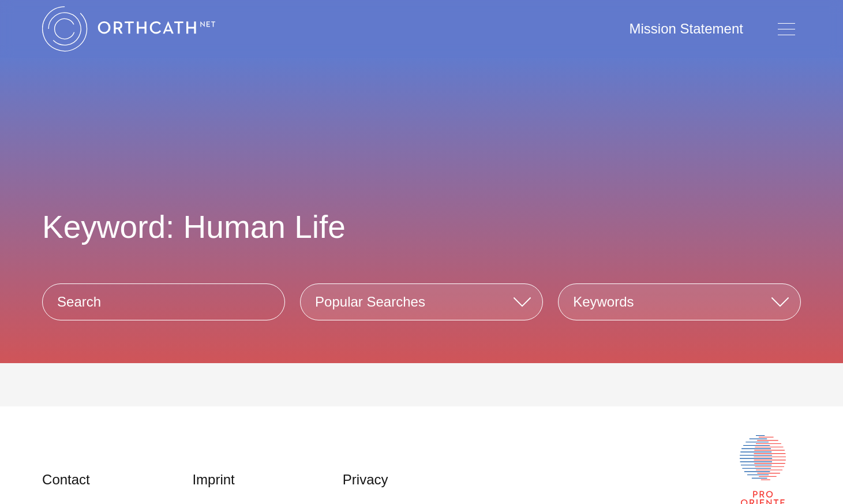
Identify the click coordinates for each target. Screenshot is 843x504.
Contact (66, 479)
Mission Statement (686, 28)
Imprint (213, 479)
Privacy (365, 479)
